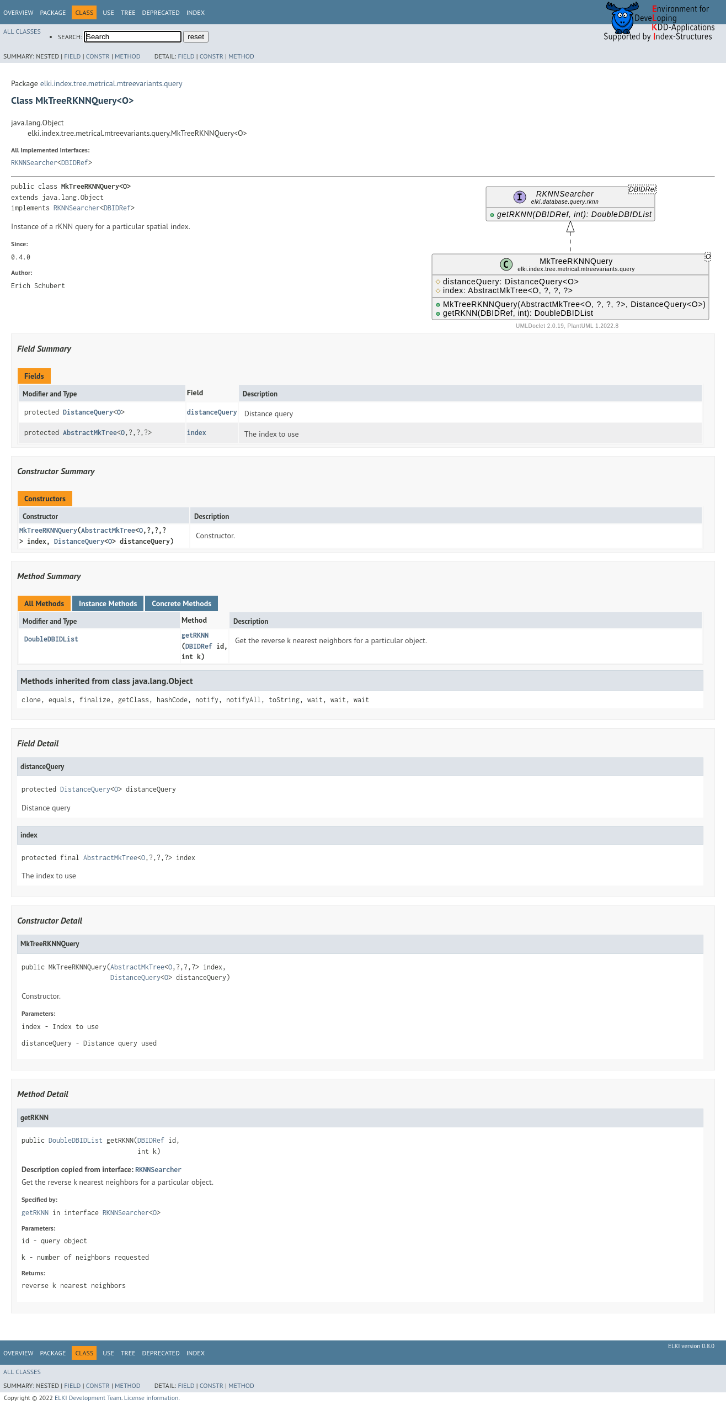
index (196, 432)
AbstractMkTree (90, 432)
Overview (18, 12)
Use (108, 12)
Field (72, 56)
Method (128, 56)
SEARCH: (70, 37)
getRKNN (195, 635)
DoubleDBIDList (51, 639)
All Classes (22, 31)
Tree (128, 12)
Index (195, 12)
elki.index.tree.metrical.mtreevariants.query (111, 83)
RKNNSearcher (34, 162)
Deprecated (161, 12)
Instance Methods (108, 603)
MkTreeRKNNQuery (48, 530)
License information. (152, 1397)
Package (53, 12)
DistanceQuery (88, 412)
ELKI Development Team (88, 1397)
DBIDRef (74, 162)
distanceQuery (212, 412)
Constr (98, 56)
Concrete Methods (181, 603)
